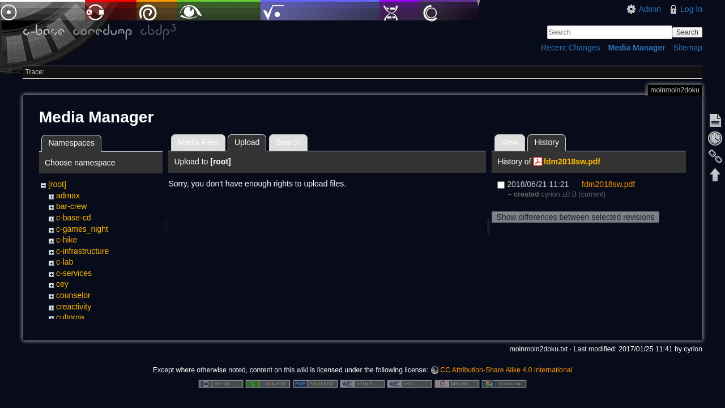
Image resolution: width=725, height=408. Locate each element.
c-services (74, 273)
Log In (691, 9)
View (509, 142)
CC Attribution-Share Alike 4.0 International (506, 371)
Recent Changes (570, 47)
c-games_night (82, 228)
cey (62, 283)
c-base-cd (73, 217)
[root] (57, 184)
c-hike (66, 239)
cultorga (70, 317)
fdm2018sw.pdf (571, 161)
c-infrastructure (82, 251)
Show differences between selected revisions (575, 217)
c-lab (64, 261)
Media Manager (637, 47)
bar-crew (71, 206)
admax (68, 195)
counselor (73, 295)
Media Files (198, 142)
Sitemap (687, 47)
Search (687, 32)
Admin (649, 9)
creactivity (73, 306)
